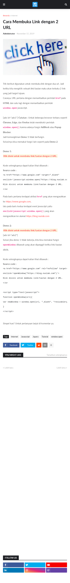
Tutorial (45, 336)
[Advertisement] (35, 515)
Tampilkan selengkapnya (57, 355)
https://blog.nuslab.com (37, 216)
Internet (14, 15)
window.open (56, 336)
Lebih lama (61, 368)
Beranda (6, 15)
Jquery (36, 336)
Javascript (25, 336)
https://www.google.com (18, 201)
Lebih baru (8, 368)
